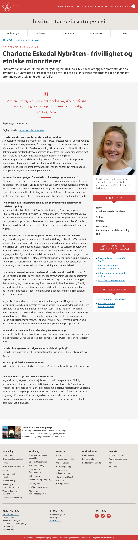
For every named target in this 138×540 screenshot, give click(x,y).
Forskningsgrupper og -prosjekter (38, 456)
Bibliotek (99, 6)
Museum (89, 6)
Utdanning (12, 33)
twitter (104, 516)
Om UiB (79, 6)
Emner (5, 463)
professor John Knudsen (31, 130)
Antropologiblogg (63, 466)
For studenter (111, 6)
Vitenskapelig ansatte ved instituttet (111, 274)
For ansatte (125, 6)
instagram (110, 516)
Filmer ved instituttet (64, 477)
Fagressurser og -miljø (65, 459)
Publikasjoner (35, 476)
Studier (59, 6)
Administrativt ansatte (118, 459)
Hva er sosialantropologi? (12, 459)
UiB (3, 40)
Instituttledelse (88, 455)
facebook (98, 516)
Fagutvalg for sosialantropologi (63, 471)
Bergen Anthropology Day (40, 479)
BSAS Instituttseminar (38, 462)
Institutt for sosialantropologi (69, 21)
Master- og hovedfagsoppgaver (37, 492)
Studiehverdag (8, 480)
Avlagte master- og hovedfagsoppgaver (108, 267)
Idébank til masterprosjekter (63, 482)
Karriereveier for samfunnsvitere (106, 305)
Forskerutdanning (36, 465)
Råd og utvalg (88, 459)
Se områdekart (55, 520)
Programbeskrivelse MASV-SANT (112, 260)
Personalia (114, 198)
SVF (10, 40)
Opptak (5, 470)
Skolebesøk (113, 466)
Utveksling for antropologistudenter (11, 485)
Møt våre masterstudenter (111, 280)
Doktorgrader (34, 483)
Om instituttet (95, 33)
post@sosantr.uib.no (10, 514)
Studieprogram (8, 455)
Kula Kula (60, 455)
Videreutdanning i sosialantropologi (10, 492)
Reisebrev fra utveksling (12, 497)
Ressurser (67, 33)
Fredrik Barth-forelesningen (35, 470)
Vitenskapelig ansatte (118, 455)
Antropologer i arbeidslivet (112, 298)
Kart (110, 463)
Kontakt (123, 33)
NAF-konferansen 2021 (38, 487)
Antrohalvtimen (62, 463)
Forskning (69, 6)
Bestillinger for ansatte (91, 463)
